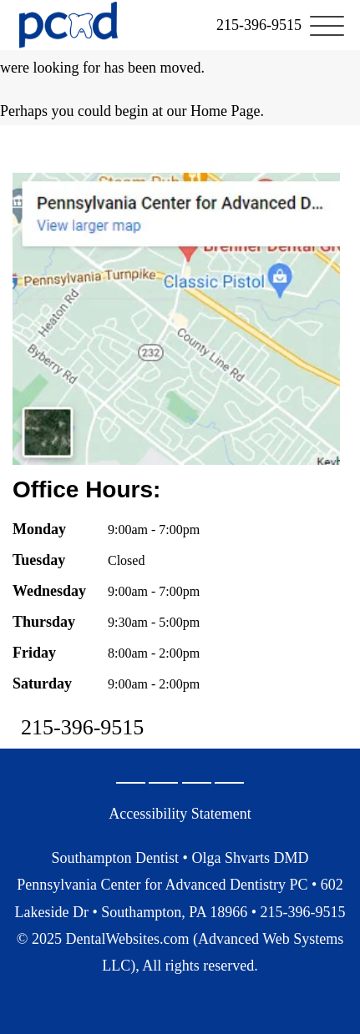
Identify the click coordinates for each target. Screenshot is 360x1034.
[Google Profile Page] (130, 783)
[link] (259, 25)
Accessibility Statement (180, 813)
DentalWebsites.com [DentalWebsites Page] (127, 939)
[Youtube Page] (229, 783)
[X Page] (196, 783)
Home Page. (227, 111)
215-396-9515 (82, 727)
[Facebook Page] (163, 783)
